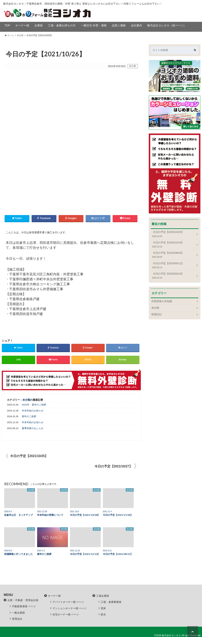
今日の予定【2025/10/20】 (173, 234)
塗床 (103, 607)
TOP (7, 25)
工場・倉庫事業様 (111, 601)
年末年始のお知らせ (32, 410)
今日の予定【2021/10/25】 (29, 455)
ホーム (9, 35)
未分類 (20, 35)
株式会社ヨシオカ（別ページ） (166, 25)
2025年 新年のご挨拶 (34, 404)
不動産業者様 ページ (24, 605)
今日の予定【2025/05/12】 (173, 265)
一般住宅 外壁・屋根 (94, 25)
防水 (103, 613)
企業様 (38, 25)
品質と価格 (119, 25)
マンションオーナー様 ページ (69, 607)
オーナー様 (22, 25)
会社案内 (136, 25)
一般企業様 (18, 612)
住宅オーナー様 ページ (65, 613)
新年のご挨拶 (29, 416)
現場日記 (156, 314)
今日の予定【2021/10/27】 (113, 465)
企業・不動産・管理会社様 (22, 599)
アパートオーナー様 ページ (68, 601)
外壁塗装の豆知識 (161, 301)
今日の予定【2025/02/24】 (173, 276)
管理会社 (17, 618)
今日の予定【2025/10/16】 (173, 244)
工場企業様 (102, 595)
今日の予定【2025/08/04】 (173, 255)
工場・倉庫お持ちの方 (62, 25)
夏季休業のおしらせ (32, 428)
